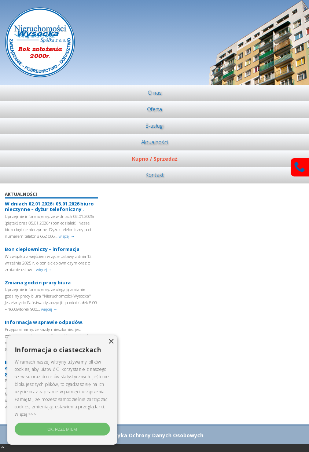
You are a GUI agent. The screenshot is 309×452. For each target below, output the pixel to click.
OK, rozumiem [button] (62, 429)
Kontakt (155, 174)
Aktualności (154, 142)
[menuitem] (154, 93)
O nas (155, 92)
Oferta (154, 109)
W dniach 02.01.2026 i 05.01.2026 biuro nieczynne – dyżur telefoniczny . (49, 206)
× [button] (111, 342)
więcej (67, 236)
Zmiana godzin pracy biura (38, 282)
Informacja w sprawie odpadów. (44, 322)
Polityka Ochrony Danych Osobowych (154, 435)
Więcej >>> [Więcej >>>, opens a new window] (25, 414)
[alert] (62, 390)
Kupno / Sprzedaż (154, 158)
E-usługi (154, 125)
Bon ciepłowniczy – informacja (42, 249)
